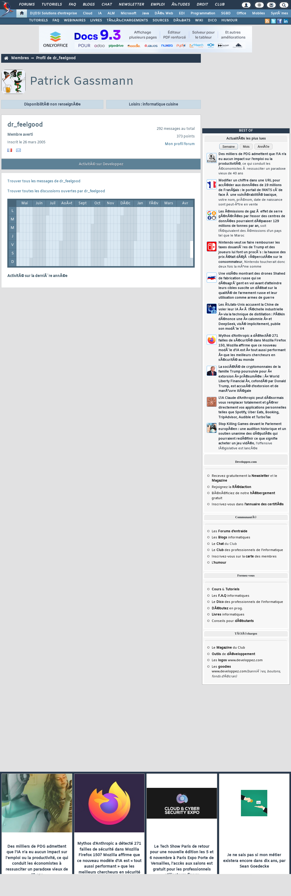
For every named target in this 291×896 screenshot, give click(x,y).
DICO (212, 20)
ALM (111, 13)
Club (219, 4)
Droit (202, 4)
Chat (106, 4)
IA (100, 13)
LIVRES (96, 20)
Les (229, 531)
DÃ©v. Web (164, 13)
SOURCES (161, 20)
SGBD (226, 13)
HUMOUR (229, 20)
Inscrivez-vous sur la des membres (244, 557)
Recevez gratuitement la (240, 476)
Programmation (203, 13)
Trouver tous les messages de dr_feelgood (44, 181)
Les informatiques (231, 537)
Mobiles (258, 13)
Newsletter (131, 4)
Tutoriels (51, 4)
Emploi (157, 4)
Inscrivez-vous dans (248, 504)
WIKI (199, 20)
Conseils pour (233, 621)
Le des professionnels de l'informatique (247, 550)
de (233, 654)
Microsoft (128, 13)
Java (145, 13)
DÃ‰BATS (181, 20)
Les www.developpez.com (237, 660)
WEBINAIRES (74, 20)
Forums (26, 4)
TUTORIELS (38, 20)
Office (241, 13)
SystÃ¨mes (279, 13)
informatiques (228, 615)
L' (219, 563)
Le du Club (228, 648)
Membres (20, 58)
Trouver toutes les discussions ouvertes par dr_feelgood (56, 191)
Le (218, 544)
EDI (182, 13)
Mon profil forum (180, 144)
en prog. (227, 608)
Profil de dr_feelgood (56, 58)
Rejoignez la (231, 487)
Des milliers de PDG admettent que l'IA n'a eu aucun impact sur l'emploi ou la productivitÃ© (252, 164)
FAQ (72, 4)
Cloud (87, 13)
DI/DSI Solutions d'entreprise (53, 13)
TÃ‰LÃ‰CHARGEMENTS (127, 20)
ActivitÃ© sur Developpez (101, 164)
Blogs (88, 4)
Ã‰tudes (180, 4)
